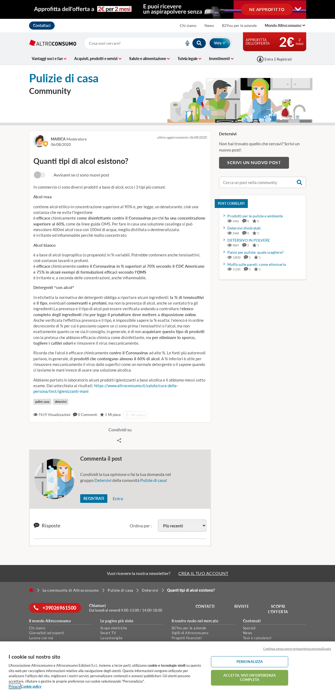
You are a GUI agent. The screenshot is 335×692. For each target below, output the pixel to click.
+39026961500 (55, 608)
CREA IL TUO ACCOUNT (203, 573)
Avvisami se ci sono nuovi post (81, 174)
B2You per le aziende (239, 25)
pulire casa (42, 401)
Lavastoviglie (111, 638)
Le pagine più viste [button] (116, 621)
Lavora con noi (41, 638)
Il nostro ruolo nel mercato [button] (195, 621)
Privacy (14, 686)
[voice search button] (185, 43)
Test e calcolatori (257, 638)
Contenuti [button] (252, 621)
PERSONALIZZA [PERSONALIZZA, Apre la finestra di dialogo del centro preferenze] (250, 661)
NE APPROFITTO (267, 9)
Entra (118, 498)
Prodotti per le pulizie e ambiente (255, 216)
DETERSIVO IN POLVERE (248, 240)
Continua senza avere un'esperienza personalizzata (297, 648)
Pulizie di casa (153, 480)
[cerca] (128, 43)
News (209, 25)
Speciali (249, 628)
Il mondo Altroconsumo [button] (50, 621)
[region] (167, 666)
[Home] (31, 590)
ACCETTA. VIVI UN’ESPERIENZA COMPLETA (249, 677)
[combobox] (145, 43)
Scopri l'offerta (279, 609)
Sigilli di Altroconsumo (190, 633)
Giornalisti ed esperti (46, 633)
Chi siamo (188, 25)
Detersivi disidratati (244, 228)
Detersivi (102, 480)
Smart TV (108, 633)
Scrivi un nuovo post (254, 162)
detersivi (60, 401)
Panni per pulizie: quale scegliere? (255, 252)
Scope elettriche (113, 628)
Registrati (284, 59)
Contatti (206, 606)
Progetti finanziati (187, 638)
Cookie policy (31, 686)
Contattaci (42, 25)
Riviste (242, 606)
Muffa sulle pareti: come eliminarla (256, 264)
